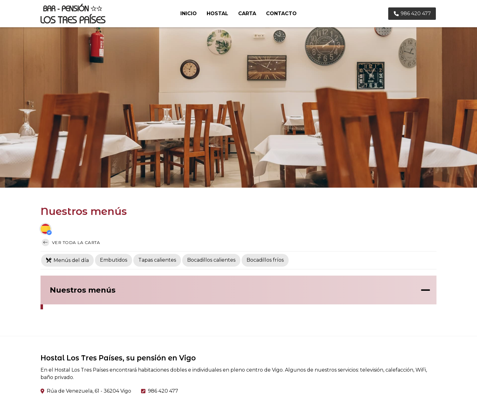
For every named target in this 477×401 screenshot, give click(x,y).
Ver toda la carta (71, 242)
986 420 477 (163, 391)
